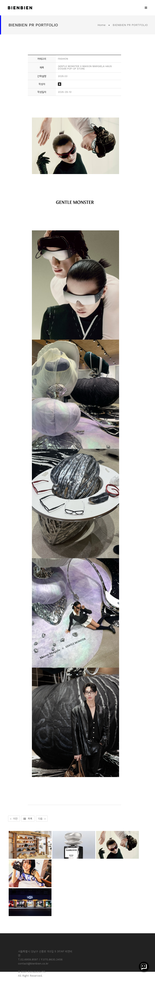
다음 (41, 818)
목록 (27, 818)
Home (101, 25)
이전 (14, 818)
